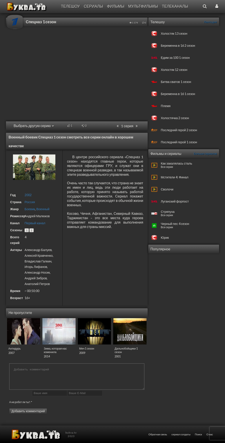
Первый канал (35, 223)
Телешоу (70, 6)
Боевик (30, 209)
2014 (47, 356)
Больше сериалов (205, 153)
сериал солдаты (180, 434)
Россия (30, 202)
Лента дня (210, 22)
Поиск (198, 434)
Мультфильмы (143, 6)
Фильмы (115, 6)
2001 (117, 356)
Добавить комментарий (28, 411)
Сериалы (93, 6)
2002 (28, 195)
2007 (11, 353)
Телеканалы (175, 6)
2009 (82, 353)
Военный (42, 209)
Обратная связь (158, 434)
